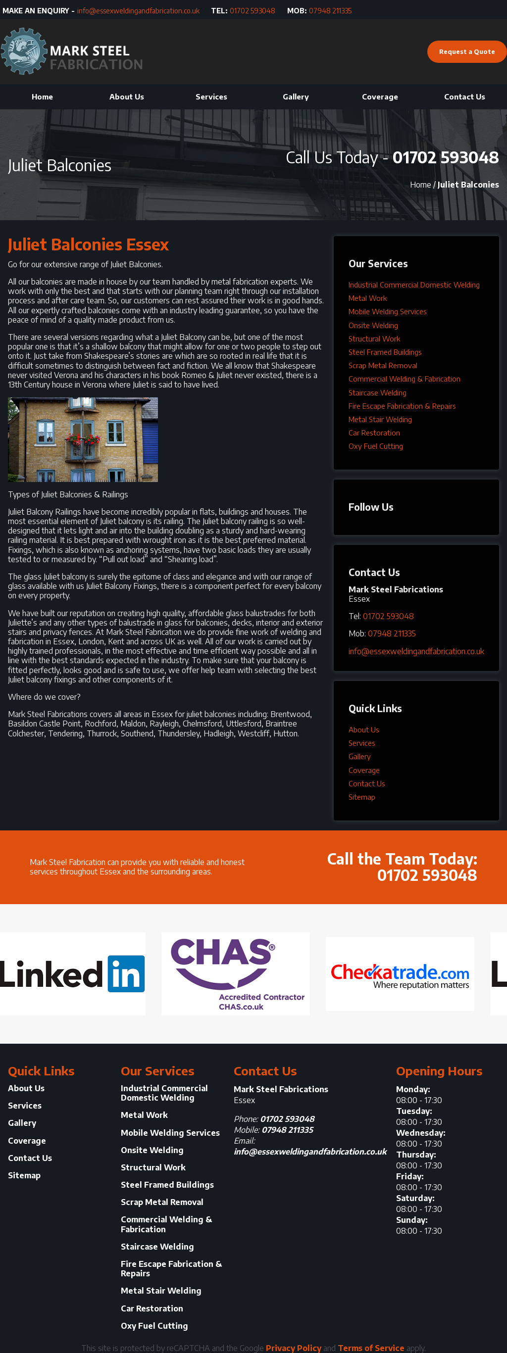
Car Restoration (374, 432)
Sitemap (362, 796)
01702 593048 (252, 10)
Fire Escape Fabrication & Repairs (402, 405)
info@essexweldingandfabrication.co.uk (138, 10)
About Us (126, 96)
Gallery (296, 96)
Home (42, 96)
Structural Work (374, 338)
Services (211, 96)
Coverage (380, 96)
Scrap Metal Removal (383, 365)
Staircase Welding (377, 392)
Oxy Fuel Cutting (376, 445)
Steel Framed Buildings (385, 351)
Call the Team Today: (365, 864)
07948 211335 (330, 10)
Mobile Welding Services (388, 311)
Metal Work (368, 297)
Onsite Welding (373, 325)
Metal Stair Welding (380, 419)
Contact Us (464, 96)
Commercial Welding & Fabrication (404, 378)
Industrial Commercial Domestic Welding (414, 284)
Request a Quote (467, 51)
